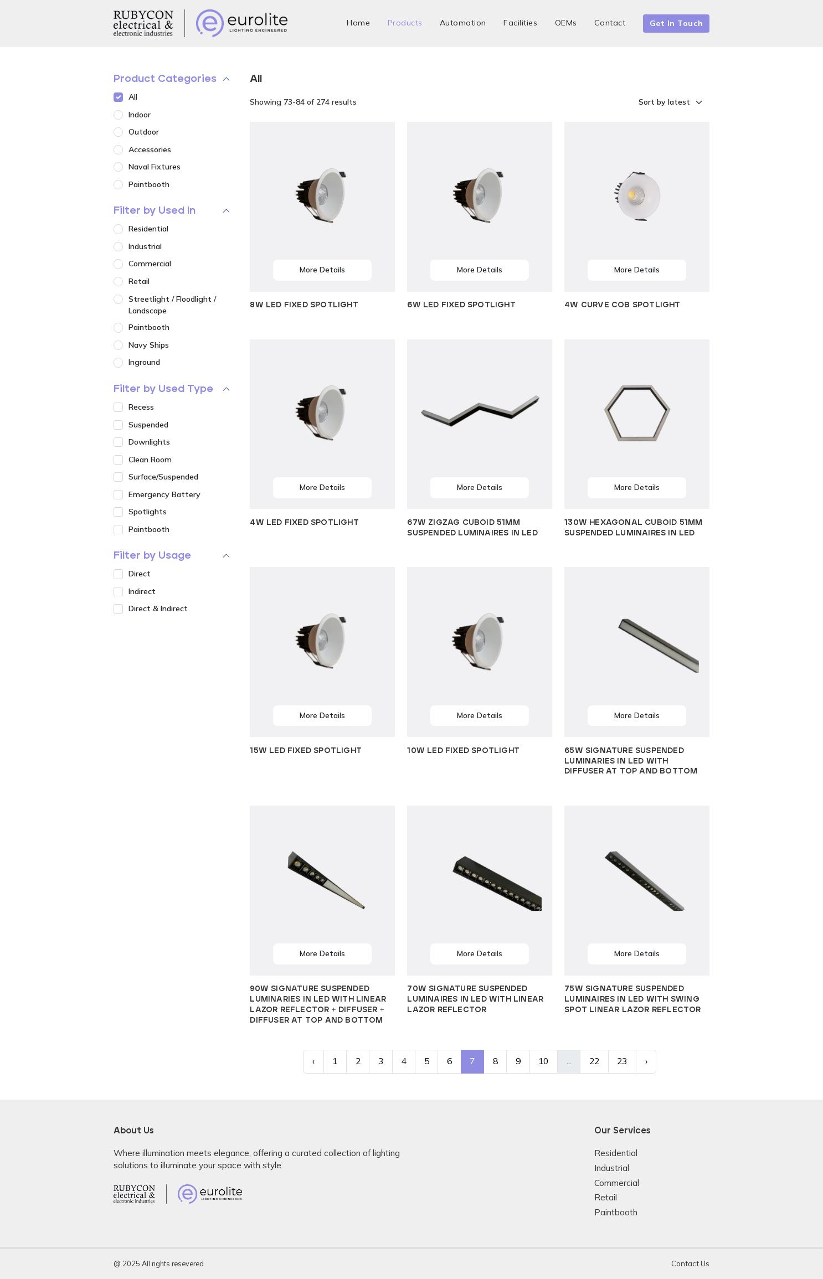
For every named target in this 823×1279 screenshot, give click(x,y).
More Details (322, 269)
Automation (463, 23)
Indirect (142, 591)
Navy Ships (148, 345)
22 (594, 1060)
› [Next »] (646, 1060)
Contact (610, 23)
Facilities (520, 23)
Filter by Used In (155, 210)
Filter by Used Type (163, 389)
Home (358, 23)
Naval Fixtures (154, 167)
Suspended (148, 425)
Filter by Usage (152, 555)
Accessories (149, 149)
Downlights (149, 442)
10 (543, 1060)
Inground (144, 362)
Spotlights (147, 512)
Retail (139, 281)
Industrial (145, 246)
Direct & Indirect (158, 608)
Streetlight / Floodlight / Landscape (172, 305)
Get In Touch (676, 23)
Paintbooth (148, 184)
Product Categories (165, 79)
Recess (141, 407)
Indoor (139, 115)
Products (405, 23)
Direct (139, 574)
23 (622, 1060)
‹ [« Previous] (313, 1060)
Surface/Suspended (163, 477)
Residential (148, 229)
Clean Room (150, 460)
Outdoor (143, 132)
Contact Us (690, 1263)
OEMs (566, 23)
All (132, 97)
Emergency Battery (164, 494)
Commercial (149, 264)
